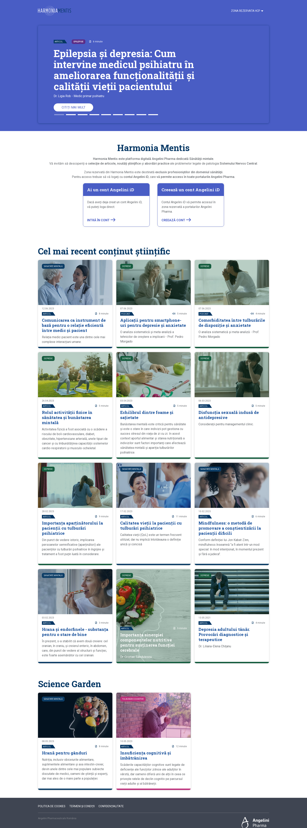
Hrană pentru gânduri (64, 753)
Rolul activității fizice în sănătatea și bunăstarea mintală (67, 417)
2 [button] (71, 113)
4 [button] (94, 113)
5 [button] (106, 113)
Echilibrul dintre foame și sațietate (146, 415)
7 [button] (130, 113)
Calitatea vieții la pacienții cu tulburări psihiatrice (151, 525)
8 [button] (141, 113)
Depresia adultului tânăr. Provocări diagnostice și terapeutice (224, 634)
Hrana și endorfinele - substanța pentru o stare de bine (75, 632)
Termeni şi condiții (82, 806)
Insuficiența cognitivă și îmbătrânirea (145, 755)
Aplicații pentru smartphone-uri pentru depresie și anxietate (153, 322)
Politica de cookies (51, 806)
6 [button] (118, 113)
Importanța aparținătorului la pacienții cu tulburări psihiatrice (72, 528)
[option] (153, 74)
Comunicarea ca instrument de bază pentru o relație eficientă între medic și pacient (74, 325)
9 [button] (153, 113)
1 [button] (59, 113)
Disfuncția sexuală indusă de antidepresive (229, 415)
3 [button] (83, 113)
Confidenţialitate (111, 806)
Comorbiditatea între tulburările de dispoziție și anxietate (232, 322)
